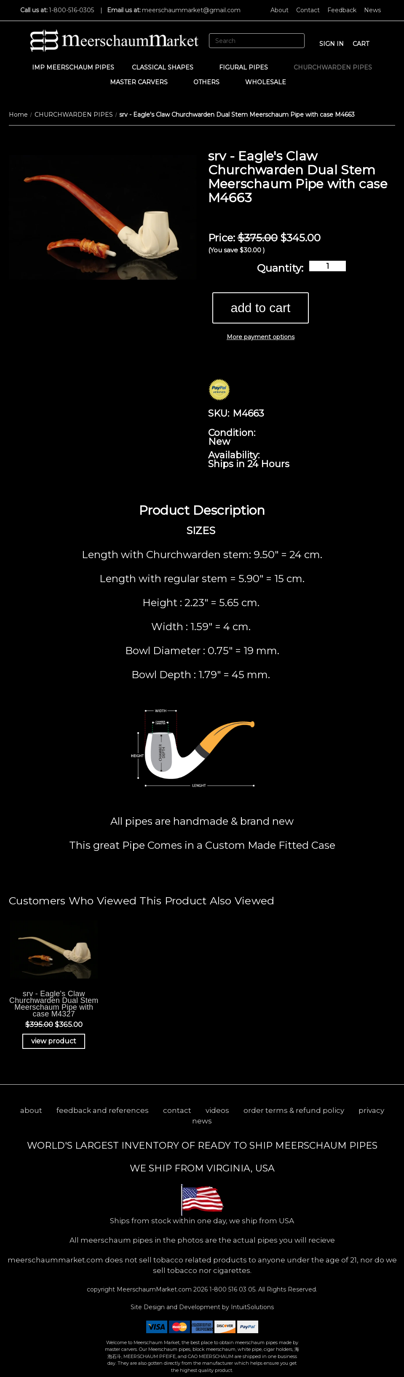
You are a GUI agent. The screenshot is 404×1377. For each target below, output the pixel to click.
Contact (308, 10)
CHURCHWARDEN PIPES (333, 67)
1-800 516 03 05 (231, 1289)
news (202, 1121)
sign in (331, 44)
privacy (371, 1110)
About (279, 10)
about (31, 1110)
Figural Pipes (247, 67)
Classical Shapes (166, 67)
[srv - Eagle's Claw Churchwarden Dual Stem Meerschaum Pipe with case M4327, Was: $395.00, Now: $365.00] (54, 949)
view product (53, 1041)
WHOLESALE (269, 82)
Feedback (341, 10)
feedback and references (102, 1110)
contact (177, 1110)
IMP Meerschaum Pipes (73, 67)
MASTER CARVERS (143, 82)
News (372, 10)
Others (210, 82)
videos (217, 1110)
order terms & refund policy (293, 1110)
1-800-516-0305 (71, 10)
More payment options (260, 337)
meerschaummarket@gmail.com (191, 10)
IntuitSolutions (252, 1307)
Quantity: (280, 268)
